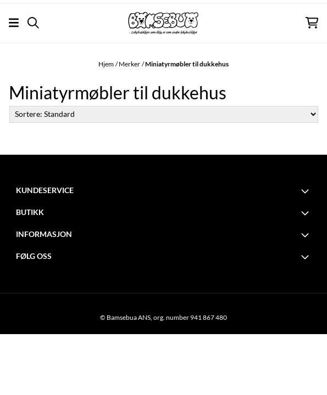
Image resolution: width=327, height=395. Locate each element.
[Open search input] (33, 23)
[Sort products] (163, 114)
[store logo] (163, 23)
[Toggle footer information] (306, 191)
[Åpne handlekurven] (312, 23)
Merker (129, 64)
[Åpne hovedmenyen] (13, 23)
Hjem (106, 64)
